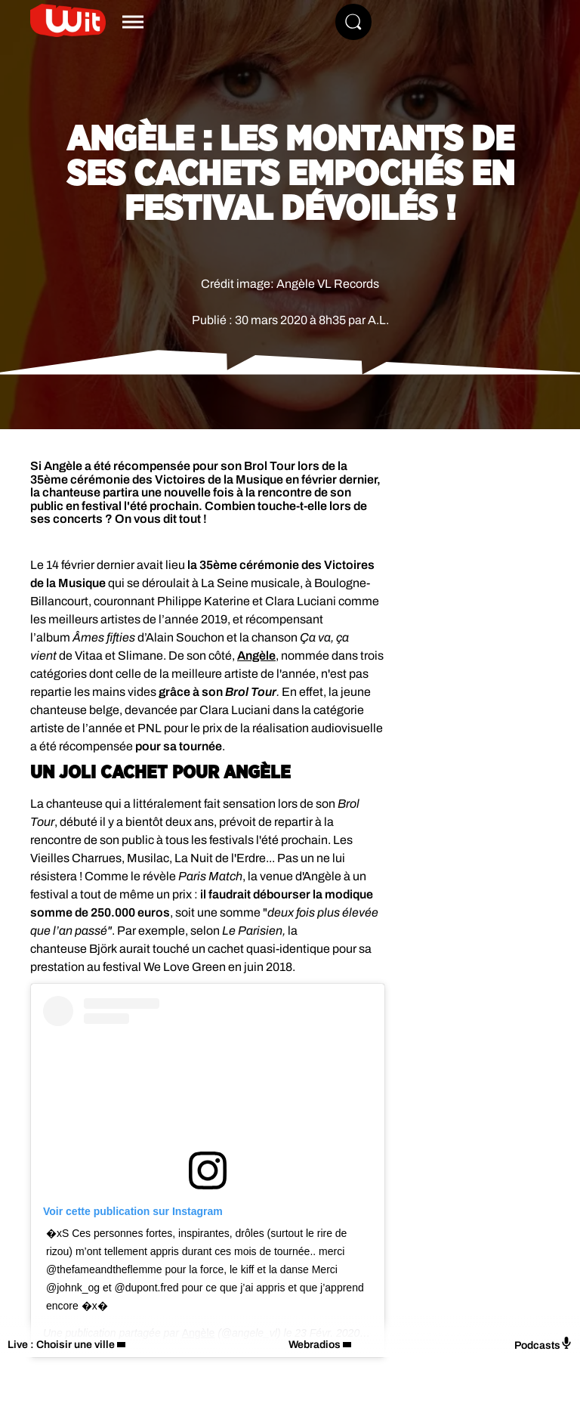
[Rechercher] (353, 22)
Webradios (314, 1344)
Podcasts (543, 1344)
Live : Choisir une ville (61, 1344)
